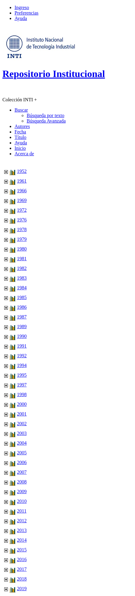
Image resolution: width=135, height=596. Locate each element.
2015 (22, 549)
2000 (22, 404)
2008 (22, 481)
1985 (22, 297)
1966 (22, 190)
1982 (22, 268)
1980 (22, 248)
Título (20, 137)
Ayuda (21, 18)
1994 (22, 365)
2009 (22, 491)
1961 (22, 181)
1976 (22, 219)
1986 (22, 307)
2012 (22, 520)
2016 (22, 559)
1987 (22, 316)
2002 (22, 423)
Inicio (20, 148)
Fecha (20, 131)
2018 (22, 578)
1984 (22, 287)
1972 (22, 210)
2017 (22, 569)
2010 (22, 501)
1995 (22, 375)
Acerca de (24, 153)
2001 (22, 413)
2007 (22, 472)
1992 (22, 355)
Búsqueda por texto (45, 115)
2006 (22, 462)
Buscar (21, 110)
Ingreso (22, 7)
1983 (22, 278)
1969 (22, 200)
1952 (22, 171)
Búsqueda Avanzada (46, 120)
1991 (22, 346)
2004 (22, 443)
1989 (22, 326)
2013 (22, 530)
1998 (22, 394)
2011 (21, 511)
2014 (22, 540)
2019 (22, 588)
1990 (22, 336)
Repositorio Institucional (53, 73)
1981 (22, 258)
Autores (22, 126)
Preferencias (26, 12)
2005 (22, 452)
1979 (22, 239)
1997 (22, 384)
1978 (22, 229)
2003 (22, 433)
